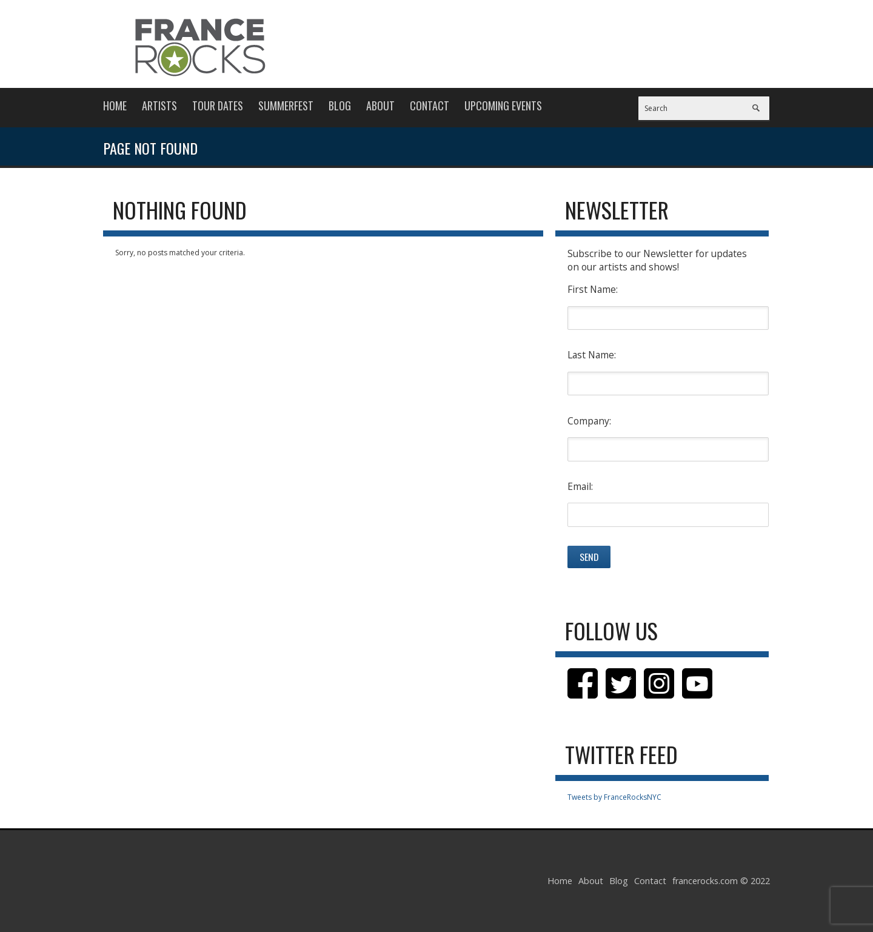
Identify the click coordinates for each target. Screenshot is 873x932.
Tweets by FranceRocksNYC (614, 797)
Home (115, 105)
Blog (340, 105)
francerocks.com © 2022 (721, 881)
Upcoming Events (503, 105)
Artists (159, 105)
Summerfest (285, 105)
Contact (429, 105)
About (380, 105)
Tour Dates (217, 105)
